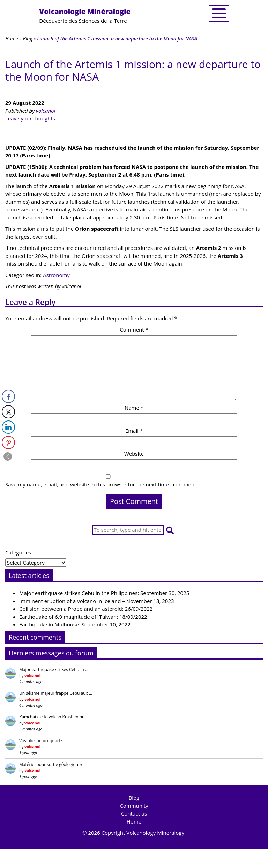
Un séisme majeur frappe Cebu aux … (55, 693)
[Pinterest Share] (8, 442)
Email (134, 430)
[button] (170, 530)
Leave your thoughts (30, 118)
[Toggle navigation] (219, 13)
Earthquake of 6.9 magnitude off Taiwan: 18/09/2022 (83, 616)
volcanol (45, 110)
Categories (18, 552)
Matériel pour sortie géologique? (50, 764)
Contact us (134, 813)
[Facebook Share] (8, 396)
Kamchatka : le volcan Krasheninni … (54, 717)
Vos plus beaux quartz (40, 741)
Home (11, 38)
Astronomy (56, 274)
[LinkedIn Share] (8, 427)
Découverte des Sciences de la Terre (85, 15)
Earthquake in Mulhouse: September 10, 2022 (75, 624)
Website (134, 453)
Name (134, 407)
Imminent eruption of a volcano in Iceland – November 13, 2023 (96, 600)
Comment (134, 329)
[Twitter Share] (8, 411)
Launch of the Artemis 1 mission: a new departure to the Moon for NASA (133, 70)
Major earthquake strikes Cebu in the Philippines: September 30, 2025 (104, 592)
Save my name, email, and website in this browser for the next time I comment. (101, 484)
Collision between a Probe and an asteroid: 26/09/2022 (85, 608)
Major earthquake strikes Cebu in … (53, 669)
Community (134, 805)
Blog (27, 38)
